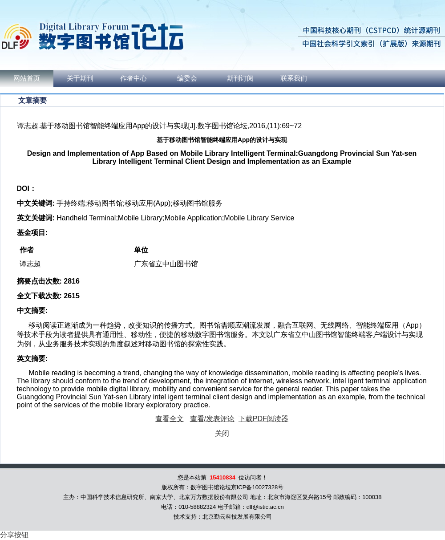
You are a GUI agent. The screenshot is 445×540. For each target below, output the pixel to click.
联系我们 (293, 78)
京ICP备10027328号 (257, 487)
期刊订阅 (240, 78)
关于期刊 (80, 78)
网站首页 (26, 78)
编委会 (187, 78)
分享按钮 (14, 535)
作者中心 (133, 78)
